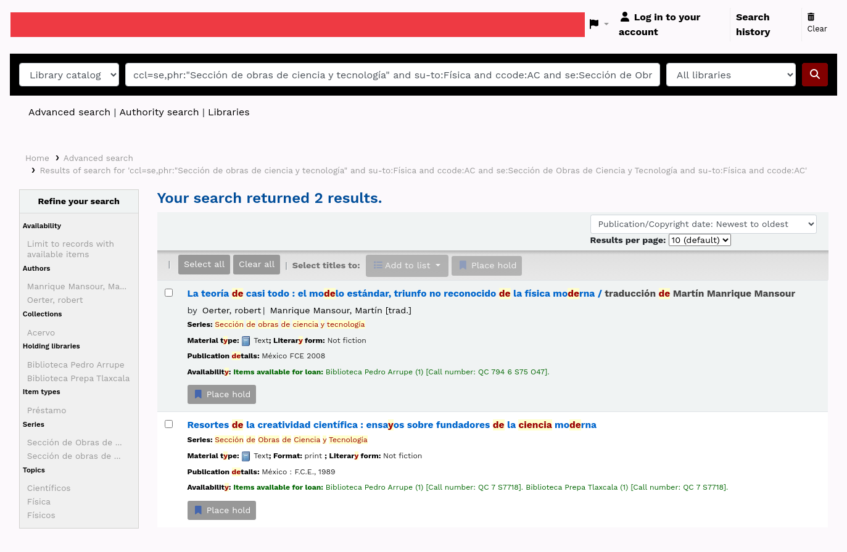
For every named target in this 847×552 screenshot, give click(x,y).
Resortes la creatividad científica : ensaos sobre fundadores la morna (392, 424)
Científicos (49, 488)
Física (39, 501)
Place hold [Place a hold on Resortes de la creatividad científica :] (222, 510)
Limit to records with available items (70, 249)
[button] (599, 24)
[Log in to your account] (672, 24)
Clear (818, 23)
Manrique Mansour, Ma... (76, 286)
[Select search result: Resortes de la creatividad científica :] (169, 424)
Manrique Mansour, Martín (340, 310)
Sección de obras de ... (74, 456)
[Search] (815, 74)
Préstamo (47, 410)
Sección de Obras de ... (74, 442)
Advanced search (69, 112)
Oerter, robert (55, 300)
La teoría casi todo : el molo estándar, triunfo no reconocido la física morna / (492, 293)
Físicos (41, 515)
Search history (753, 24)
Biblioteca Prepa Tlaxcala (78, 378)
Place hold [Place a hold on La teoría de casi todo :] (222, 394)
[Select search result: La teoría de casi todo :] (169, 293)
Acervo (41, 332)
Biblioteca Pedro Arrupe (76, 364)
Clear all (257, 264)
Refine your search (79, 201)
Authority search (159, 112)
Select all (204, 264)
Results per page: (629, 240)
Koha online (41, 24)
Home (37, 158)
